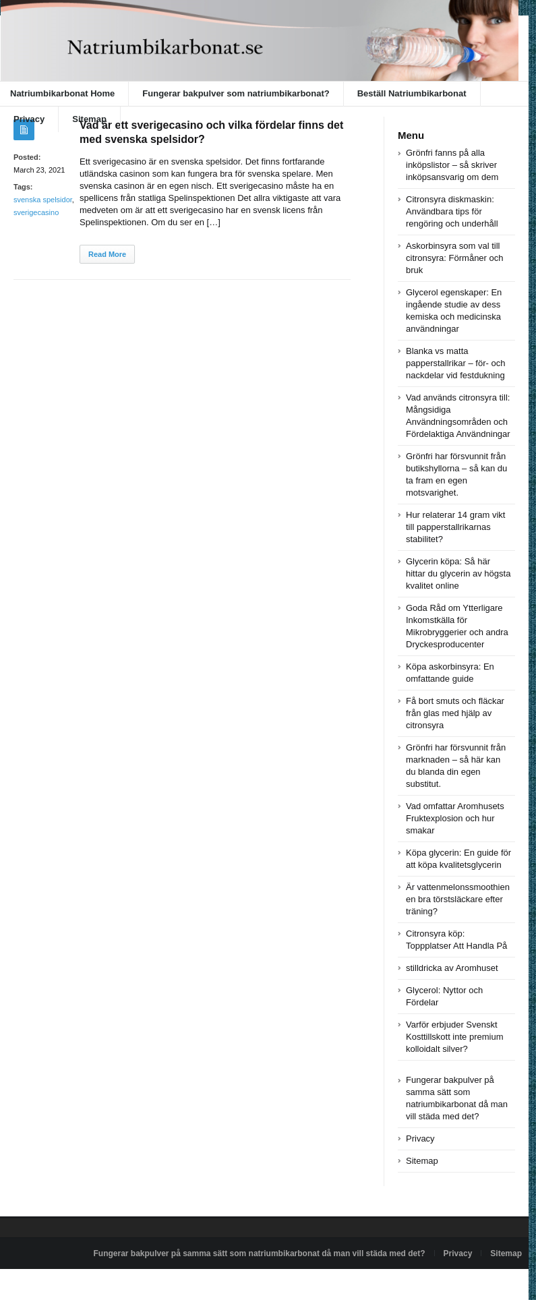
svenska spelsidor (42, 200)
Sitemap (89, 119)
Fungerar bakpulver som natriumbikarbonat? (235, 93)
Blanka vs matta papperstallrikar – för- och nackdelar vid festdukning (455, 363)
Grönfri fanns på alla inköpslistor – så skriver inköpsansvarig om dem (452, 165)
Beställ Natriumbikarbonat (412, 93)
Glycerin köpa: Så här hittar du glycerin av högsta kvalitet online (458, 573)
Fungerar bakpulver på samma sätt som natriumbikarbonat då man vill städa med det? (259, 1253)
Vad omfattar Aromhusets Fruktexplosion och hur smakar (455, 818)
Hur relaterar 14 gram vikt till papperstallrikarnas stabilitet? (455, 527)
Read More (107, 254)
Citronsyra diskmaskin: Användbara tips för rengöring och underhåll (452, 211)
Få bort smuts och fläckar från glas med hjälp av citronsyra (455, 713)
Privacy (28, 119)
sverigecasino (36, 212)
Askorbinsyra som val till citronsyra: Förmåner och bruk (455, 258)
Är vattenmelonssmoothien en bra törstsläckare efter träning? (458, 899)
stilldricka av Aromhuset (452, 968)
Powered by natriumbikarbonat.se (67, 1284)
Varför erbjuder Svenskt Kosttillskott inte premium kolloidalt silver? (455, 1037)
